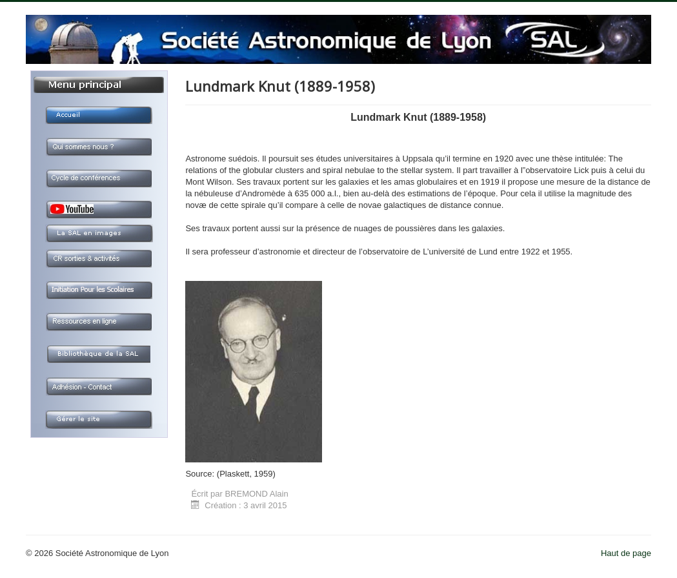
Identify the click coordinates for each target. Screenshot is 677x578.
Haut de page (626, 553)
